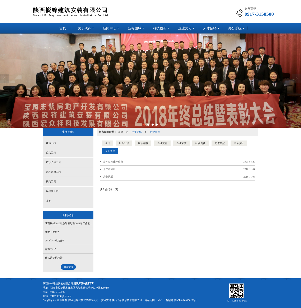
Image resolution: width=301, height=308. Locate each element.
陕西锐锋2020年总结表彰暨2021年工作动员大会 (71, 223)
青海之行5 (50, 249)
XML (160, 300)
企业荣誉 (181, 143)
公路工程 (51, 152)
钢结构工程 (52, 191)
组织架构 (143, 143)
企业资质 (155, 131)
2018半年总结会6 (54, 240)
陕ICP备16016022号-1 (186, 300)
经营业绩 (124, 143)
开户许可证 (109, 169)
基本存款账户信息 (113, 161)
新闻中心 (109, 28)
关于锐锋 (84, 28)
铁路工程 (51, 181)
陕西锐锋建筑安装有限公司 (83, 300)
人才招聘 (210, 28)
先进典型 (220, 143)
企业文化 (184, 28)
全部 (107, 143)
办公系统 (235, 28)
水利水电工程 (53, 171)
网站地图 (150, 300)
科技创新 (159, 28)
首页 (62, 28)
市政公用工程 (53, 162)
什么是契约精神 (53, 257)
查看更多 (69, 266)
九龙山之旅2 (52, 232)
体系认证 (239, 143)
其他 (48, 200)
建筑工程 (51, 143)
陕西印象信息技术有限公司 (127, 300)
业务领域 (134, 28)
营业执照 (108, 176)
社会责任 (200, 143)
